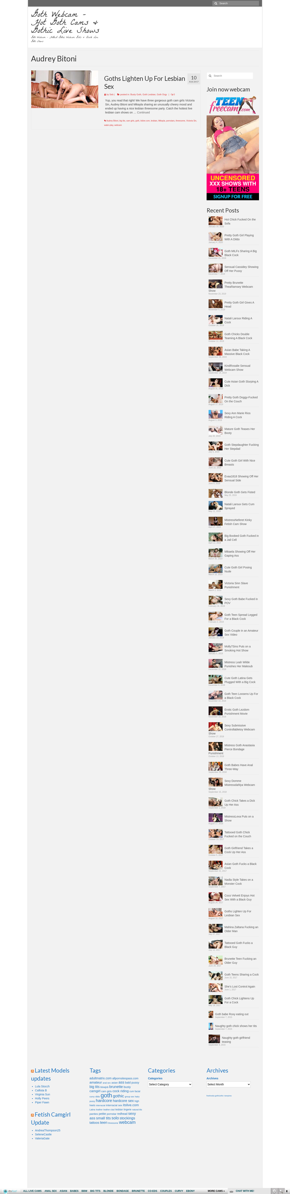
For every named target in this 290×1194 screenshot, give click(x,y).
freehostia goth (213, 1096)
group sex (129, 1096)
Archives (212, 1078)
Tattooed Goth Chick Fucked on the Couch (238, 834)
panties (94, 1113)
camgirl (95, 1091)
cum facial (134, 1091)
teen (103, 1122)
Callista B (41, 1090)
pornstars (170, 121)
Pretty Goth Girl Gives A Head (239, 304)
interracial (100, 1105)
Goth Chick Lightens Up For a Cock (239, 1000)
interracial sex (114, 1105)
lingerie (127, 1109)
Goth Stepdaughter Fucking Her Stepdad (242, 446)
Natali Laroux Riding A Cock (238, 320)
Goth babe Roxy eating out (232, 1014)
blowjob (104, 1087)
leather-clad (109, 1109)
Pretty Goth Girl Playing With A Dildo (239, 237)
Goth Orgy (162, 94)
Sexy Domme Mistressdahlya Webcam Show (232, 784)
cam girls (130, 121)
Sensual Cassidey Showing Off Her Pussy (242, 268)
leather (99, 1109)
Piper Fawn (42, 1102)
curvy (92, 1096)
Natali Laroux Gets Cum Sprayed (239, 506)
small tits (103, 1118)
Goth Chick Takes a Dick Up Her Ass (240, 802)
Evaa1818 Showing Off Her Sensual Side (241, 478)
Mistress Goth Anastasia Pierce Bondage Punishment (232, 749)
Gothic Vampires (225, 1096)
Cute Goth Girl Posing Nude (238, 569)
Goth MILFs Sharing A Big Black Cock (241, 253)
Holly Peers (42, 1098)
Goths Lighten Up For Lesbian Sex (238, 913)
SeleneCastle (43, 1134)
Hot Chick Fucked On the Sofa (240, 221)
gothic (118, 1096)
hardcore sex (123, 1101)
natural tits (137, 1109)
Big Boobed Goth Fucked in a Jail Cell (242, 537)
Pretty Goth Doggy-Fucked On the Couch (241, 399)
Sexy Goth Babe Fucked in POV (241, 601)
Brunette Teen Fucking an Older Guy (240, 960)
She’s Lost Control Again (240, 986)
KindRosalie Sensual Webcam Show (237, 367)
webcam (118, 125)
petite (102, 1113)
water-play (108, 125)
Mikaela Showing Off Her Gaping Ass (240, 553)
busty (127, 1087)
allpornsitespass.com (125, 1078)
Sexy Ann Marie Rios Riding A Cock (238, 415)
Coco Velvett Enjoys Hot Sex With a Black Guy (240, 897)
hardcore (104, 1100)
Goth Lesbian (148, 94)
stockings (127, 1118)
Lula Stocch (42, 1086)
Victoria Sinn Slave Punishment (236, 585)
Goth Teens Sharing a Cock (242, 974)
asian (114, 1082)
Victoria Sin (191, 121)
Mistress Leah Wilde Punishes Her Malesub (239, 664)
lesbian (154, 121)
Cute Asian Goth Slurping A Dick (241, 383)
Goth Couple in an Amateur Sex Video (241, 632)
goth (137, 121)
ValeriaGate (42, 1138)
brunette (116, 1087)
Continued (143, 112)
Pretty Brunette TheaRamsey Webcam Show (231, 286)
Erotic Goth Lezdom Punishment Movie (237, 711)
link (286, 1131)
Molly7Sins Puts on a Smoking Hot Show (238, 648)
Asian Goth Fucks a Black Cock (241, 865)
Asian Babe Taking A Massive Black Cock (237, 352)
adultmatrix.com (101, 1078)
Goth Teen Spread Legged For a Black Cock (241, 616)
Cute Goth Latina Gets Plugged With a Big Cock (240, 680)
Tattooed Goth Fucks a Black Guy (239, 945)
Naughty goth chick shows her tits (236, 1026)
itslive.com (145, 121)
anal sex (107, 1083)
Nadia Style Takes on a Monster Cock (239, 881)
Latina (92, 1109)
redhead (122, 1113)
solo (115, 1118)
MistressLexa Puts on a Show (239, 818)
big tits (122, 121)
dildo (97, 1096)
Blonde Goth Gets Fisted (240, 492)
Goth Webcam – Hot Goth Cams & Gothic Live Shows (65, 23)
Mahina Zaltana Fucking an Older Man (241, 929)
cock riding (120, 1091)
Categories (155, 1078)
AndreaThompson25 (47, 1130)
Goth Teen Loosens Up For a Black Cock (241, 695)
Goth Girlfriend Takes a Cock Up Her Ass (239, 850)
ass (121, 1082)
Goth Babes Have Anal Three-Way (239, 767)
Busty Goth (135, 94)
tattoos (94, 1122)
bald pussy (132, 1082)
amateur (96, 1082)
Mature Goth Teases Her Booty (240, 431)
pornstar (111, 1113)
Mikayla (161, 121)
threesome (180, 121)
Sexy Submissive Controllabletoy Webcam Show (232, 729)
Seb (112, 94)
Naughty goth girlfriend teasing (236, 1039)
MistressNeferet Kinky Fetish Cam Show (238, 522)
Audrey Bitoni (112, 121)
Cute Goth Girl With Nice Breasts (240, 462)
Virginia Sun (42, 1094)
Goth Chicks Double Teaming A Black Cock (238, 336)
